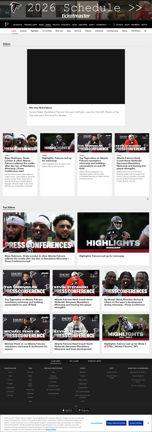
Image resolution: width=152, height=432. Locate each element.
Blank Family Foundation (138, 372)
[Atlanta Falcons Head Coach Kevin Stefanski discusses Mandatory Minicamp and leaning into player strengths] (132, 159)
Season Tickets (82, 380)
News (10, 372)
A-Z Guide (53, 382)
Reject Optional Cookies (116, 423)
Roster (30, 376)
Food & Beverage (53, 393)
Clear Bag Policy (53, 386)
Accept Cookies (136, 423)
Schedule (30, 372)
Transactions (30, 389)
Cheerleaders (10, 387)
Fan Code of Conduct (53, 389)
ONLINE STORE (111, 372)
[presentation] (148, 199)
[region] (76, 423)
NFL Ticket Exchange (82, 391)
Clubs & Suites (82, 387)
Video (10, 376)
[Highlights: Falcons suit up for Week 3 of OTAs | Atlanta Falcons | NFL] (125, 332)
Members (83, 372)
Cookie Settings (96, 423)
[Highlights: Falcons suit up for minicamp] (57, 151)
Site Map (10, 395)
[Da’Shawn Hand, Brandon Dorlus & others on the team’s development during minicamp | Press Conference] (125, 289)
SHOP (112, 368)
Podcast (10, 384)
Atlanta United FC (138, 376)
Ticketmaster (82, 384)
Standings (30, 393)
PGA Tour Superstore (138, 386)
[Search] (114, 24)
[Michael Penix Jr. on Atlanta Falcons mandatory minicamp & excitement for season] (26, 333)
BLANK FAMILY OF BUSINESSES (138, 368)
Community (10, 391)
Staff (30, 401)
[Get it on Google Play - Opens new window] (83, 411)
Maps (53, 372)
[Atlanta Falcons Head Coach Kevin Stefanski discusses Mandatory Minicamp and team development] (76, 333)
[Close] (148, 423)
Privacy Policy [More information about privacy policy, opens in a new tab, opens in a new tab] (51, 429)
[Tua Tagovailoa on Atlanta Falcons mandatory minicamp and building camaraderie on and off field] (94, 158)
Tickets (82, 376)
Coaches (30, 397)
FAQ (82, 401)
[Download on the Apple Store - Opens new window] (67, 410)
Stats (30, 380)
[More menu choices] (109, 24)
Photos (10, 380)
